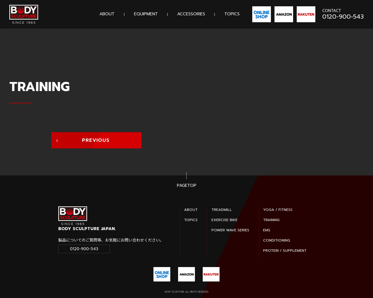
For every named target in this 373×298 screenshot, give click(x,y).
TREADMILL (221, 209)
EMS (266, 230)
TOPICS (232, 14)
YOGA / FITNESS (278, 209)
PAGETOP (186, 185)
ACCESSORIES (191, 14)
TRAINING (271, 220)
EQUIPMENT (146, 14)
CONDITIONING (276, 240)
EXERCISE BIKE (224, 220)
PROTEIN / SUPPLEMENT (285, 250)
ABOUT (107, 14)
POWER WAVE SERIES (230, 230)
